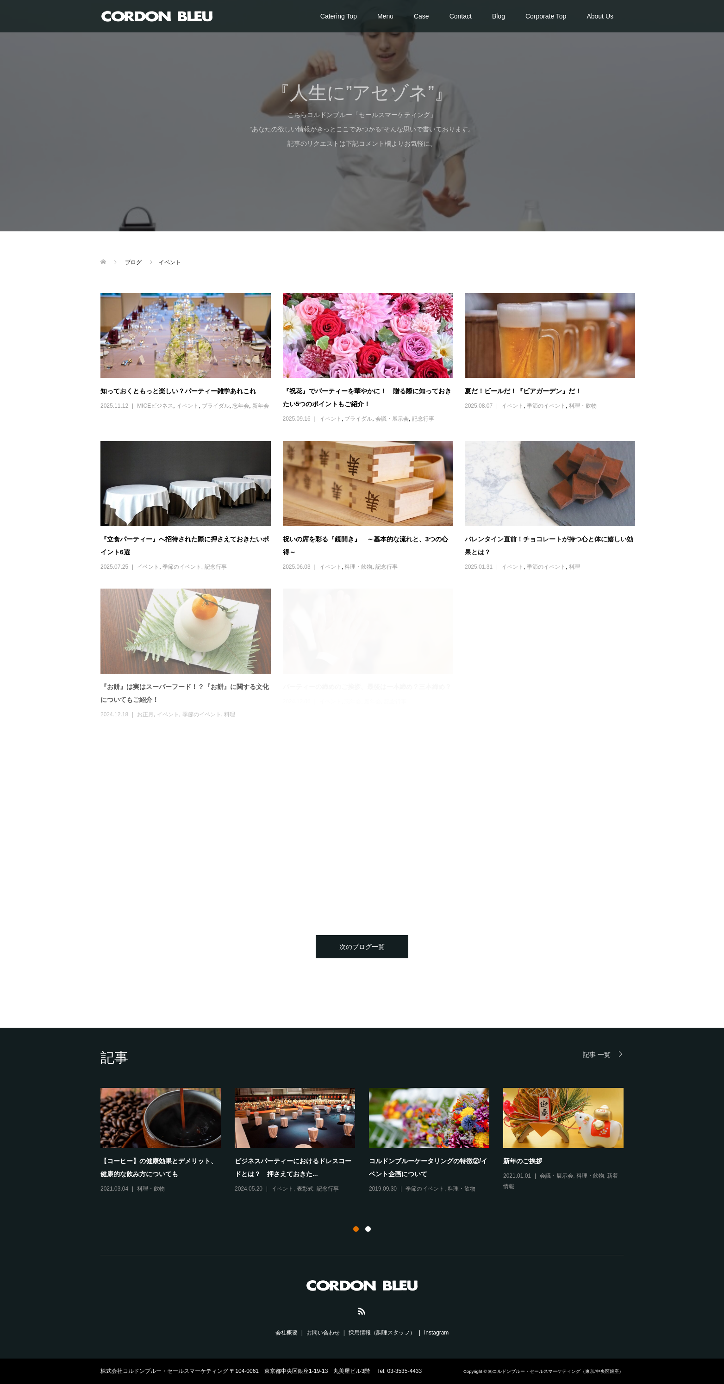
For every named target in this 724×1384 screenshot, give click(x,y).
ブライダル (216, 406)
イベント (187, 406)
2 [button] (368, 1229)
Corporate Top (545, 16)
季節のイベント (546, 406)
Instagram (436, 1332)
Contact (460, 16)
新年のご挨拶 (522, 1161)
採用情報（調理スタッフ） (382, 1332)
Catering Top (338, 16)
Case (421, 16)
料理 (574, 567)
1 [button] (356, 1229)
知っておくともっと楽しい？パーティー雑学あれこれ (178, 391)
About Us (600, 16)
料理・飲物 (583, 406)
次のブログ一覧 (362, 946)
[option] (368, 1141)
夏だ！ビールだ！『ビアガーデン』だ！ (523, 391)
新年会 (260, 406)
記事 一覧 (597, 1054)
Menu (385, 16)
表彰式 (305, 1188)
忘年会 (240, 406)
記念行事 (423, 419)
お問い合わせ (323, 1332)
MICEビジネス (155, 406)
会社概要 (286, 1332)
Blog (498, 16)
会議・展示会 (392, 419)
